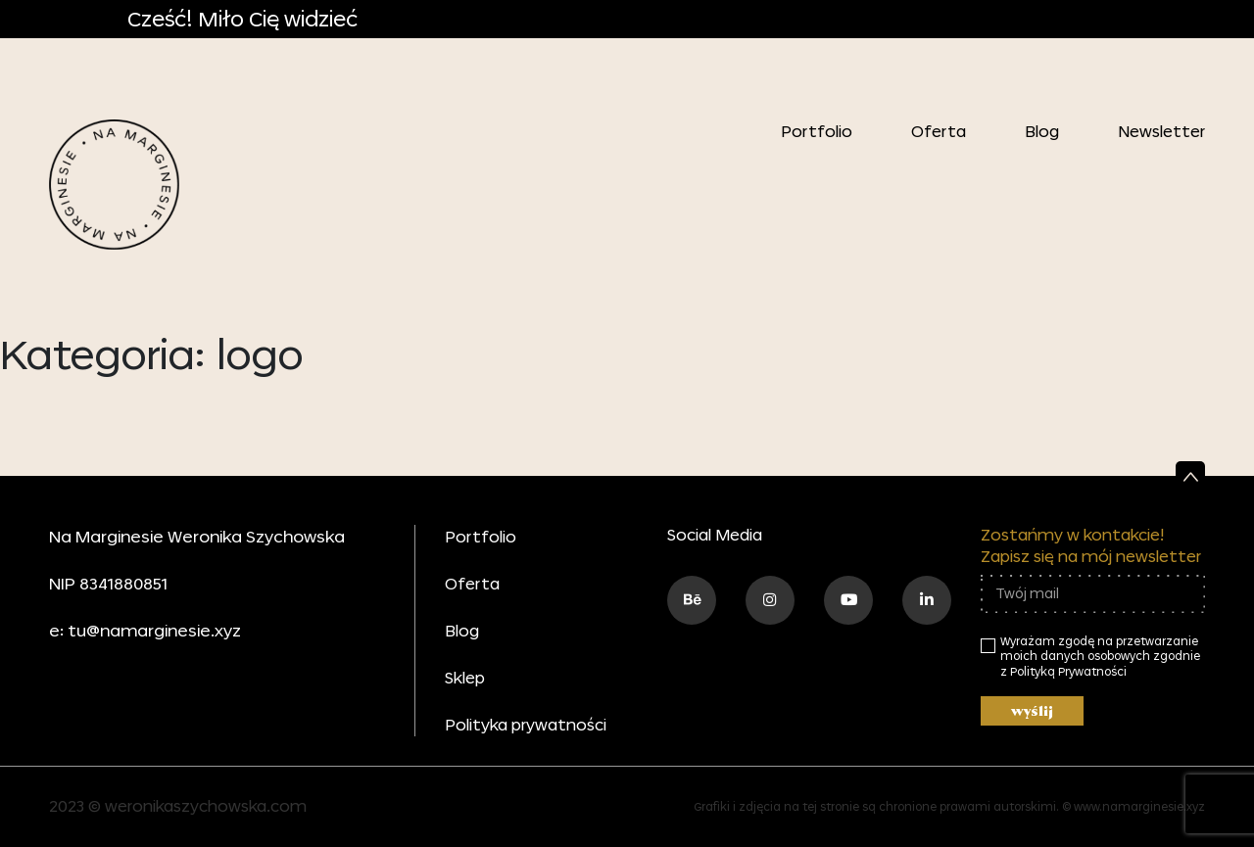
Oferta (938, 131)
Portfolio (816, 131)
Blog (1042, 131)
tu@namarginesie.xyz (154, 630)
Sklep (465, 677)
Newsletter (1161, 131)
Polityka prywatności (525, 724)
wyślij (1032, 711)
